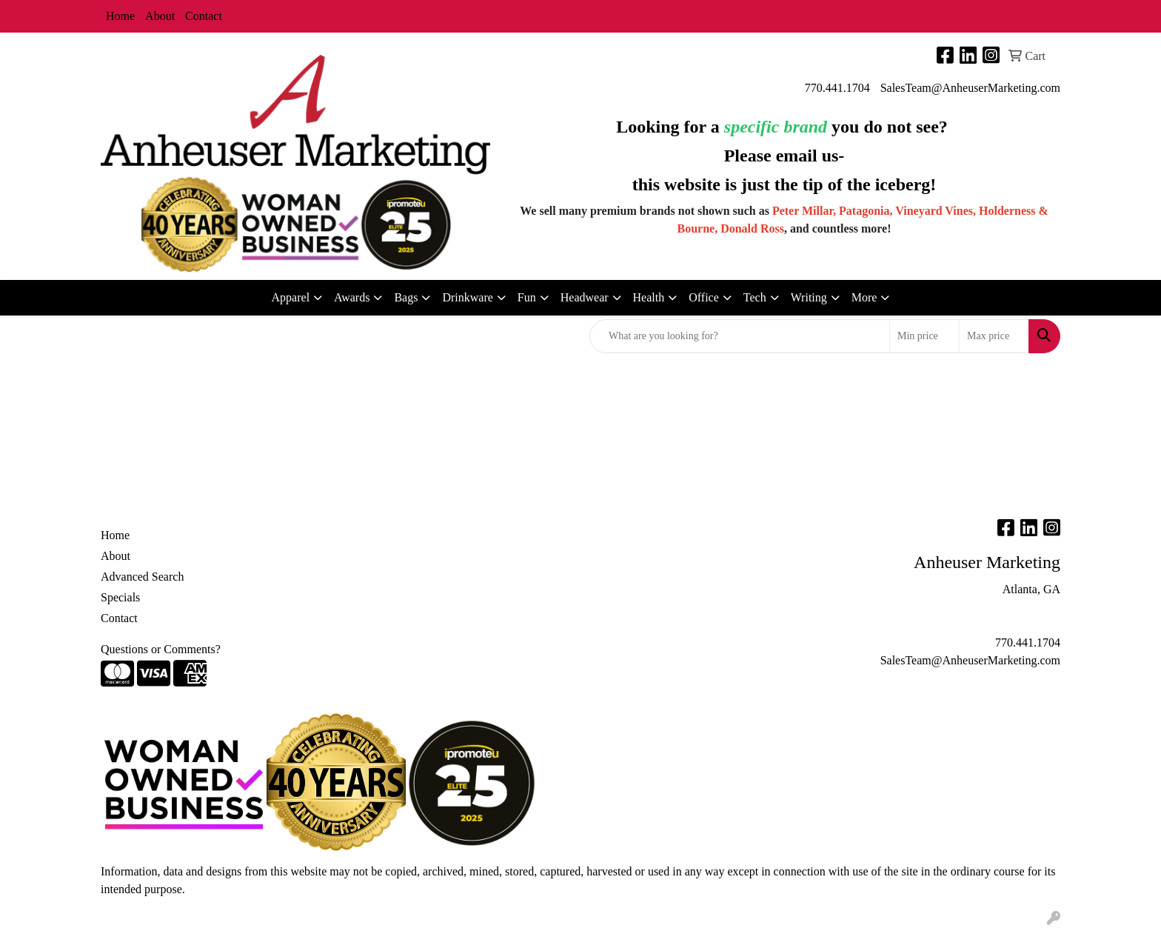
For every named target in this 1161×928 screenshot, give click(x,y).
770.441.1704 (837, 87)
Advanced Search (142, 576)
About (160, 16)
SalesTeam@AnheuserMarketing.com (970, 87)
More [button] (864, 297)
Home (120, 16)
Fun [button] (527, 297)
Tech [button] (754, 297)
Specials (120, 597)
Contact (203, 16)
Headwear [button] (585, 297)
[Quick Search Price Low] (924, 336)
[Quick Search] (739, 336)
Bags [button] (406, 297)
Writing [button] (809, 297)
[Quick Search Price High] (994, 336)
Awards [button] (351, 297)
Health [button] (649, 297)
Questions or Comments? (161, 649)
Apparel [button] (291, 297)
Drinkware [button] (467, 297)
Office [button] (704, 297)
